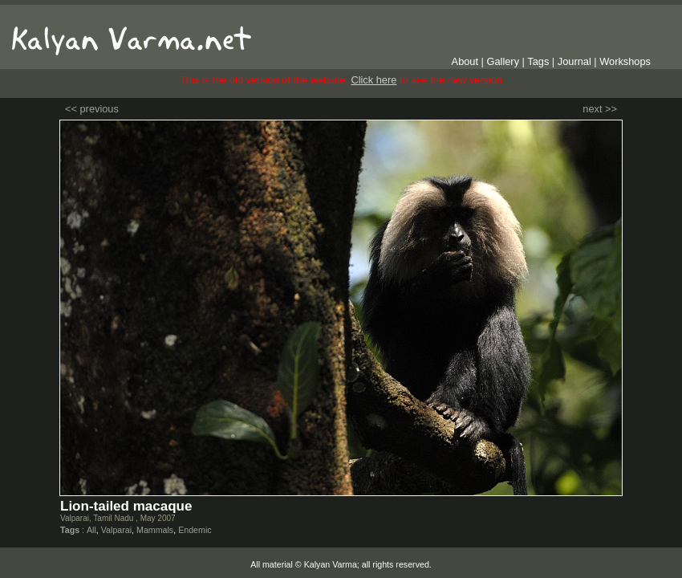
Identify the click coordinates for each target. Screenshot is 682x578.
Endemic (194, 530)
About (465, 61)
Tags (538, 61)
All (91, 530)
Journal (574, 61)
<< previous (92, 109)
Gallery (503, 61)
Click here (373, 80)
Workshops (625, 61)
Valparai (116, 530)
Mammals (154, 530)
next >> (600, 109)
